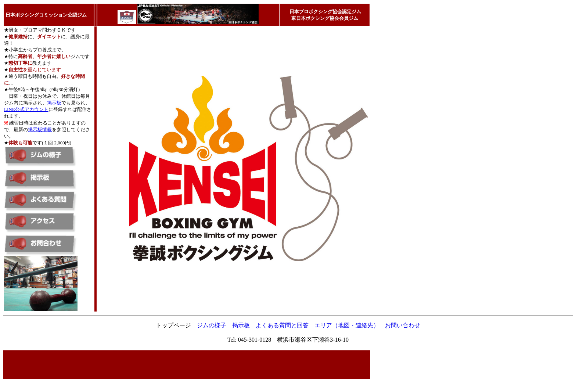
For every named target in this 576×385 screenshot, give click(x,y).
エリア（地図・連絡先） (346, 325)
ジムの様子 (211, 325)
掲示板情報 (40, 129)
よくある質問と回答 (282, 325)
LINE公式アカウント (26, 109)
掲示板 (54, 102)
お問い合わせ (402, 325)
